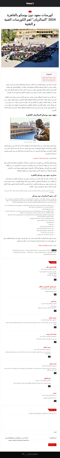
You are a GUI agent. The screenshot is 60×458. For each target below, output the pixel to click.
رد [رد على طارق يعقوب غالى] (55, 279)
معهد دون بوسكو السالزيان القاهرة (49, 77)
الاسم (54, 432)
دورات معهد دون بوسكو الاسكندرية (18, 250)
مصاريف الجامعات (30, 252)
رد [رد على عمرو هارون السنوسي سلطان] (55, 294)
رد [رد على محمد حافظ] (49, 356)
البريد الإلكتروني (52, 437)
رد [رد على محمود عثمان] (55, 327)
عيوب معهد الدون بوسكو (51, 252)
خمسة (55, 202)
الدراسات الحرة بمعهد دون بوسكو (45, 250)
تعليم (30, 11)
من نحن (34, 455)
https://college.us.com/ (45, 245)
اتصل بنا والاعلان (27, 455)
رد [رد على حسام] (55, 401)
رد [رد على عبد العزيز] (55, 310)
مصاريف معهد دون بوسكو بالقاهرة (49, 78)
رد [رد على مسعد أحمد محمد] (55, 342)
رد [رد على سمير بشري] (55, 373)
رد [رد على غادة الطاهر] (49, 386)
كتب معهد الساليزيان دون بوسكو (49, 80)
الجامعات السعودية (38, 158)
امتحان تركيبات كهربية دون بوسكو (32, 250)
